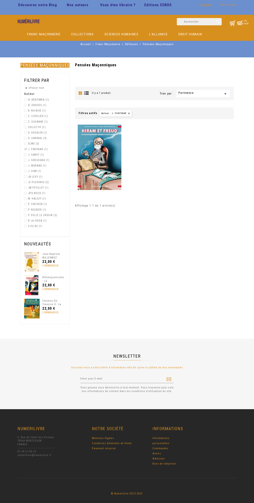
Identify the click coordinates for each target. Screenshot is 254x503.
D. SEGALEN (37, 132)
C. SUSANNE (38, 121)
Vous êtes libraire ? (118, 5)
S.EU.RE (35, 226)
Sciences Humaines (121, 34)
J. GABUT (36, 154)
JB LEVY (35, 176)
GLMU (33, 143)
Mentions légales (103, 438)
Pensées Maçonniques (45, 65)
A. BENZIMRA (38, 99)
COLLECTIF (37, 127)
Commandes (160, 448)
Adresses (159, 458)
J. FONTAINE (38, 149)
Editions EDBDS (158, 5)
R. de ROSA (37, 220)
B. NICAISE (37, 110)
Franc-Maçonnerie (43, 34)
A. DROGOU (37, 105)
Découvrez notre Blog (37, 5)
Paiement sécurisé (104, 448)
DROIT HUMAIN (190, 34)
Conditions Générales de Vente (112, 443)
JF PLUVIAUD (38, 182)
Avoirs (157, 453)
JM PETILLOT (38, 187)
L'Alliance (158, 34)
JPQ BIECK (37, 193)
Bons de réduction (164, 463)
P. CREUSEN (37, 204)
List (86, 93)
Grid (80, 93)
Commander (49, 265)
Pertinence (203, 94)
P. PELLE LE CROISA (42, 215)
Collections (82, 34)
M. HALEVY (37, 198)
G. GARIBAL (37, 138)
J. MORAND (37, 165)
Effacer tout (34, 87)
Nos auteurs (78, 5)
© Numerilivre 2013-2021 (127, 493)
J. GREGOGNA (39, 160)
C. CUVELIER (38, 116)
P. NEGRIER (37, 209)
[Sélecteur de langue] (206, 5)
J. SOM (34, 171)
